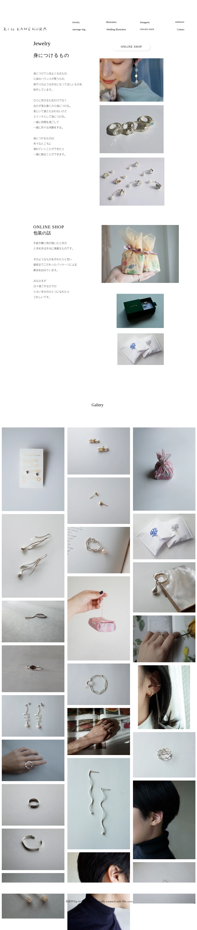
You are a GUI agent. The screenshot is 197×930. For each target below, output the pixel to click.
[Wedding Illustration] (116, 29)
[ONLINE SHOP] (147, 29)
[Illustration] (111, 22)
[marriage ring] (79, 29)
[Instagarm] (145, 22)
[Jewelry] (76, 22)
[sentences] (180, 22)
